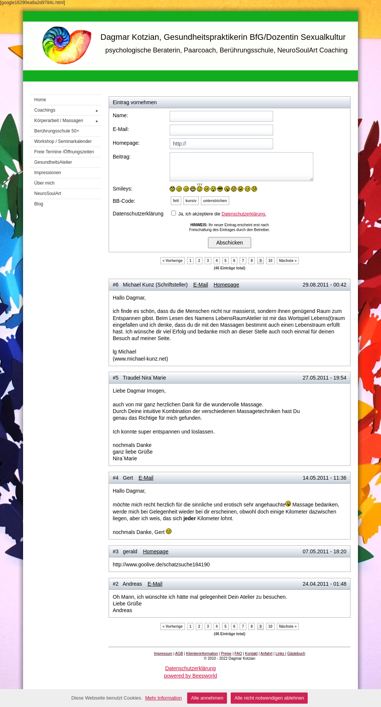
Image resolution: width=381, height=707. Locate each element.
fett (176, 201)
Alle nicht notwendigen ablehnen (269, 698)
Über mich (44, 183)
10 (270, 261)
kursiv (191, 201)
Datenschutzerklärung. (243, 214)
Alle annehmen (207, 698)
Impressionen (47, 172)
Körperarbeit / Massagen (67, 121)
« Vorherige (173, 261)
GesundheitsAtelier (53, 162)
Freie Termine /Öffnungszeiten (64, 151)
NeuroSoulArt (47, 193)
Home (40, 99)
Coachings (67, 110)
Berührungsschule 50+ (56, 131)
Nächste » (288, 261)
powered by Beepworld (190, 676)
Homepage (226, 285)
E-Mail (200, 285)
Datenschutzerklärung (190, 668)
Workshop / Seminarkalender (63, 141)
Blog (38, 204)
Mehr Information (163, 698)
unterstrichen (215, 201)
